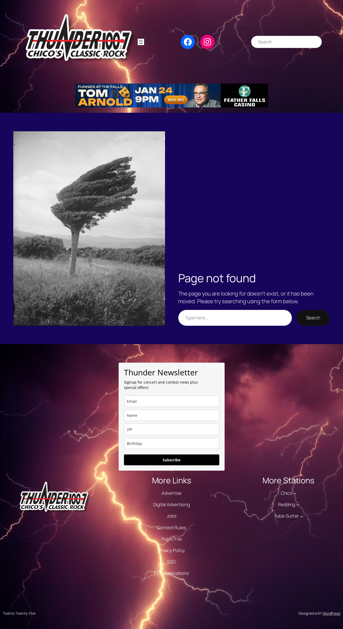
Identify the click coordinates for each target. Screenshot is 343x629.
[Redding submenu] (297, 504)
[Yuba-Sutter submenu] (301, 516)
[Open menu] (141, 42)
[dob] (171, 443)
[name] (171, 415)
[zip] (171, 429)
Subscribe (171, 459)
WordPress (331, 613)
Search (313, 318)
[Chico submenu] (294, 493)
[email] (171, 401)
